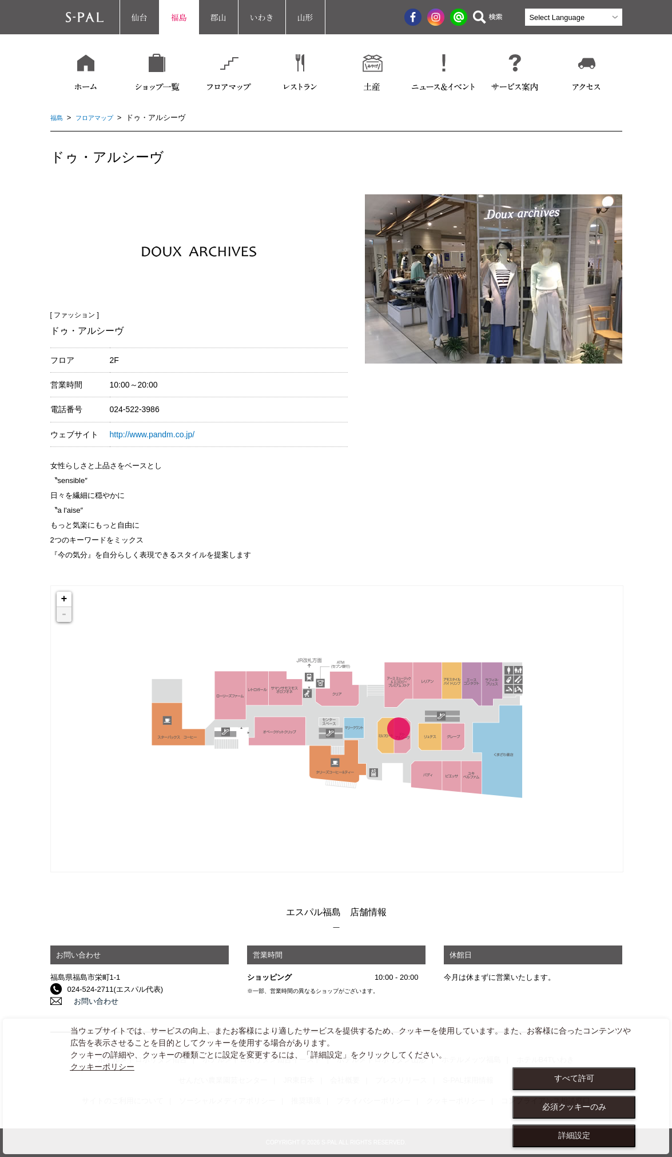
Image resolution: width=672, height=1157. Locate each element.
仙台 (140, 17)
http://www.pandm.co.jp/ (152, 434)
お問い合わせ (89, 1001)
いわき (262, 17)
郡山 (218, 17)
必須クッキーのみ (574, 1106)
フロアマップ (100, 117)
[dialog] (336, 1087)
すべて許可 (574, 1078)
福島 (179, 17)
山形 (305, 17)
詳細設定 (574, 1135)
